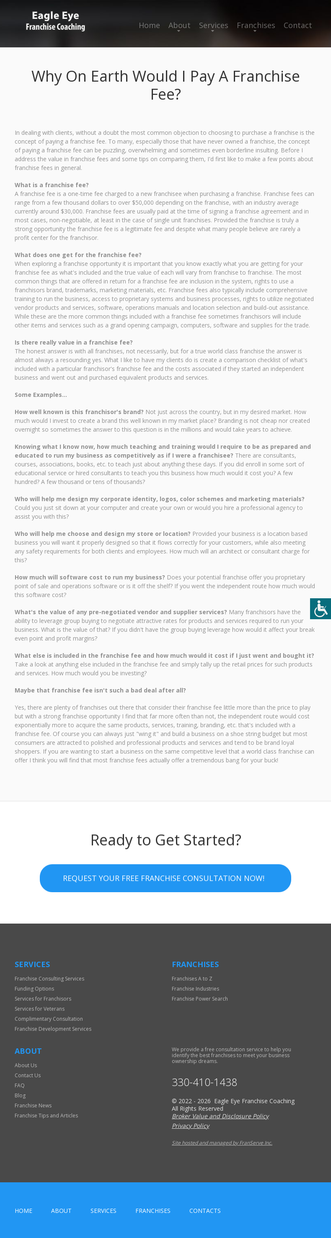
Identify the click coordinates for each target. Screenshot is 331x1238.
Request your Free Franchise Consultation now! (163, 880)
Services (213, 25)
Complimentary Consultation (49, 1018)
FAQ (20, 1085)
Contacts (205, 1211)
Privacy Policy (190, 1126)
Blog (20, 1095)
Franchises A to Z (192, 978)
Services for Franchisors (43, 998)
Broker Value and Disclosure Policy (220, 1116)
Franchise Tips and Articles (46, 1115)
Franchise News (33, 1105)
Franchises (256, 25)
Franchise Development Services (53, 1028)
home (23, 1211)
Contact (298, 25)
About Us (26, 1065)
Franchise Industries (195, 988)
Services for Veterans (40, 1008)
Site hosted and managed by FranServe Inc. (222, 1142)
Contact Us (28, 1075)
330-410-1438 (204, 1082)
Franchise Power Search (200, 998)
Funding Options (34, 988)
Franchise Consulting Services (49, 978)
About (179, 25)
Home (149, 25)
